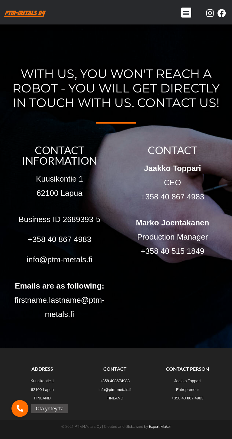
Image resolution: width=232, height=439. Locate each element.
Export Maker (160, 426)
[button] (186, 13)
